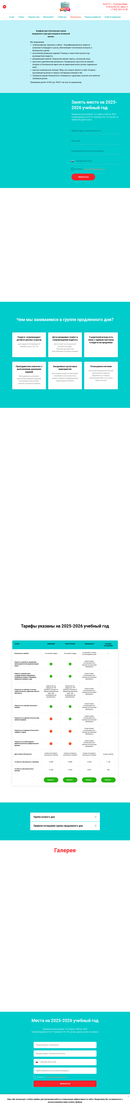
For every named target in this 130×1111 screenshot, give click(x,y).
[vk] (4, 6)
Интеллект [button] (48, 17)
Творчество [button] (34, 17)
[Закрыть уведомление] (128, 1096)
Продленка (75, 17)
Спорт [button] (21, 17)
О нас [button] (11, 17)
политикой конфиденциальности (94, 169)
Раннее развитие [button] (93, 17)
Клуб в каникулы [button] (113, 17)
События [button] (62, 17)
